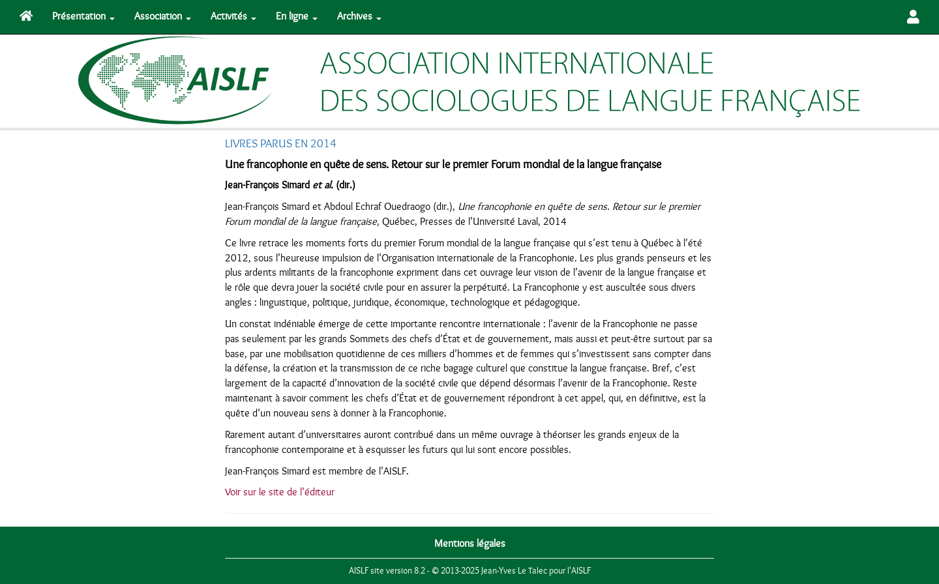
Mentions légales (469, 543)
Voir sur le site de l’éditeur (280, 492)
